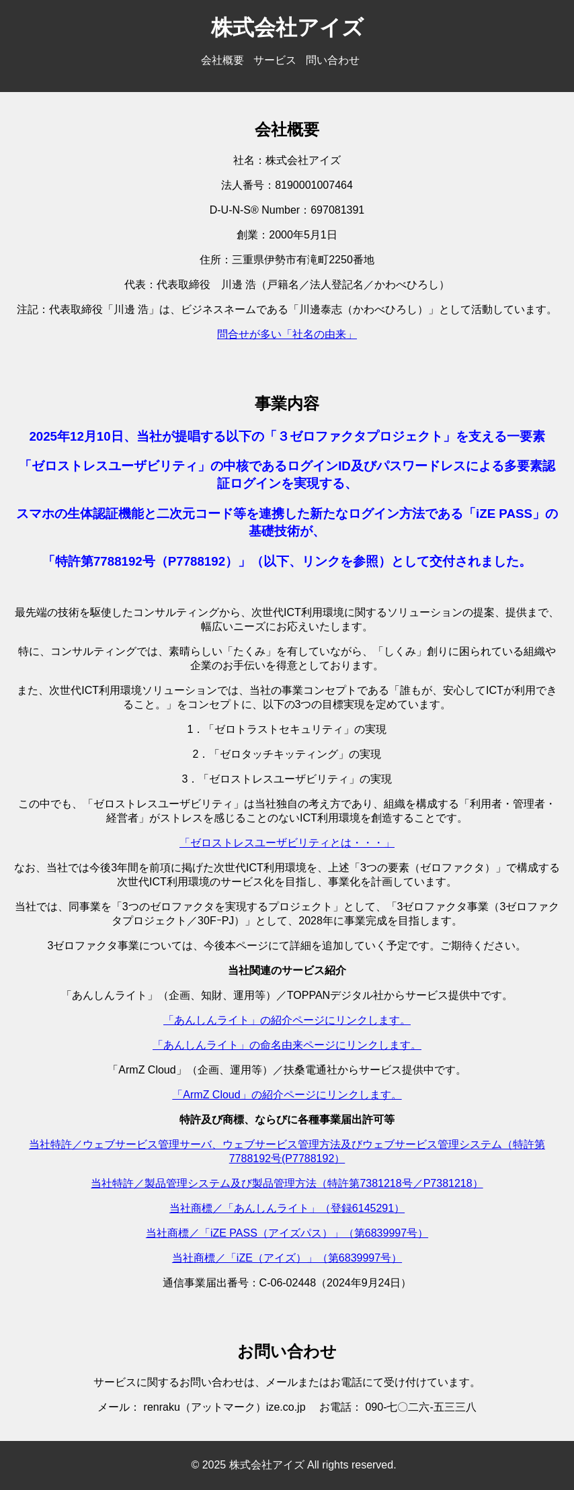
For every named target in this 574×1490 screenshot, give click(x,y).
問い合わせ (333, 60)
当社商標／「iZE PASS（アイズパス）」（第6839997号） (287, 1233)
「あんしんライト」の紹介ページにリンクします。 (287, 1020)
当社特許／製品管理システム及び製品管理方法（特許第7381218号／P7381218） (287, 1183)
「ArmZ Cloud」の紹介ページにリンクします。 (286, 1094)
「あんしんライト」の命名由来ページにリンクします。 (287, 1045)
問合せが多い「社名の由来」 (287, 334)
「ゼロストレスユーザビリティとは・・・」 (287, 842)
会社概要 (222, 60)
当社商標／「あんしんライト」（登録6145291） (287, 1208)
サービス (274, 60)
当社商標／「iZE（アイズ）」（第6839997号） (287, 1258)
